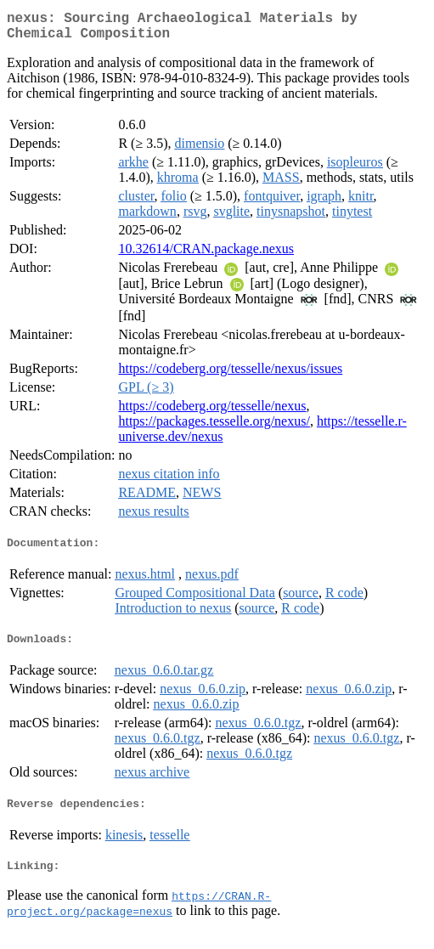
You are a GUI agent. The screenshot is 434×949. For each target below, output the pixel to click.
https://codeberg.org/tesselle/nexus (212, 412)
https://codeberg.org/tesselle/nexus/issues (230, 375)
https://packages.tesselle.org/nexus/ (213, 428)
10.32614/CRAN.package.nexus (206, 255)
